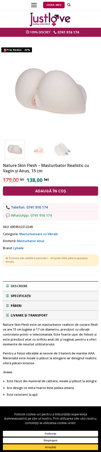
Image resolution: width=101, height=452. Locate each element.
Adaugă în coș (50, 191)
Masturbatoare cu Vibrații (38, 234)
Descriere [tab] (19, 286)
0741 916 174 (37, 207)
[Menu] (34, 5)
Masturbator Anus (30, 241)
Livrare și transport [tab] (29, 315)
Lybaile (18, 248)
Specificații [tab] (20, 296)
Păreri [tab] (16, 305)
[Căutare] (68, 5)
